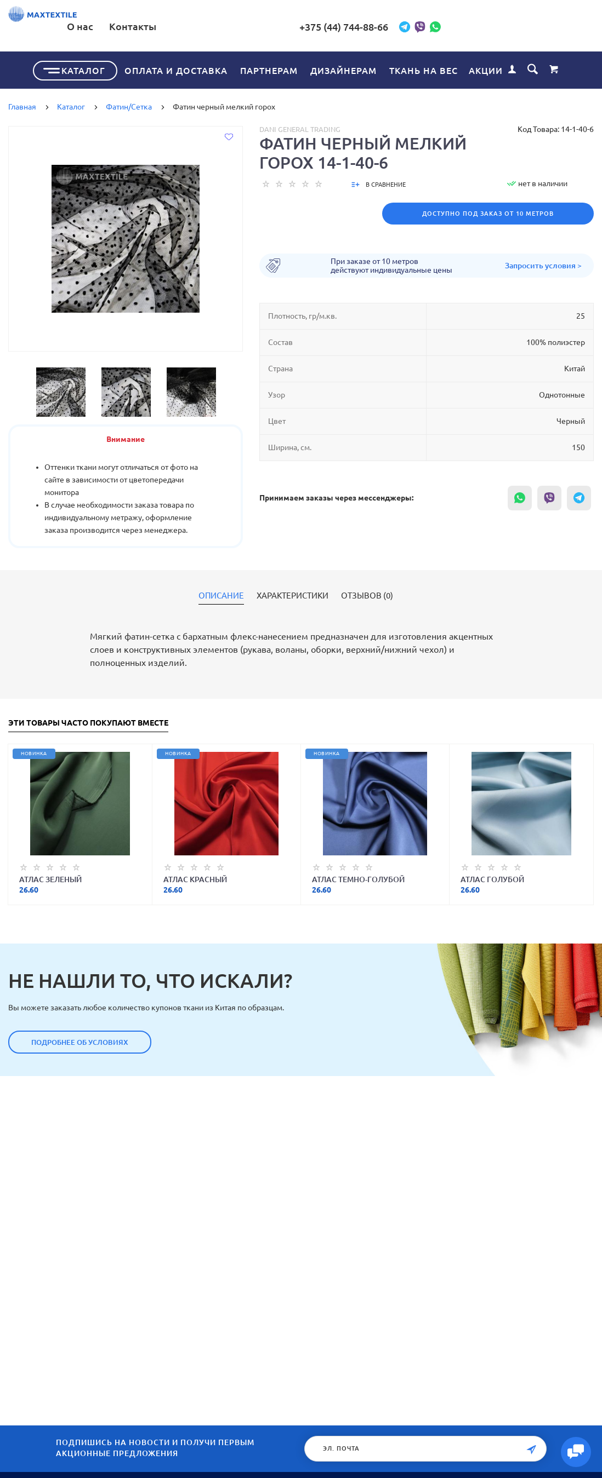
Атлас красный (195, 877)
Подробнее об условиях (79, 1040)
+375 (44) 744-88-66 (426, 26)
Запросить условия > (543, 263)
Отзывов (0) (367, 593)
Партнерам (269, 68)
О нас (244, 26)
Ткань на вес (423, 68)
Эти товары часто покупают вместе (88, 721)
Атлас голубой (492, 877)
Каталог (83, 68)
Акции (486, 68)
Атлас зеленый (50, 877)
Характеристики (292, 593)
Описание (221, 593)
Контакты (297, 26)
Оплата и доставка (176, 68)
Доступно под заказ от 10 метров (488, 211)
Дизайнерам (343, 68)
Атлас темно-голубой (358, 877)
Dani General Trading (299, 127)
